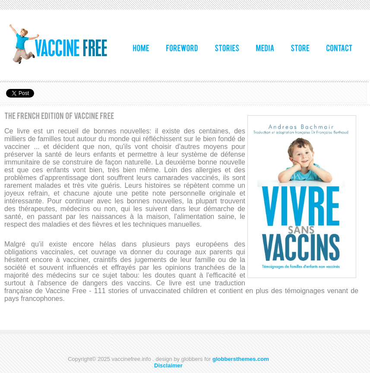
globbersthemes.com (240, 359)
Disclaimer (168, 365)
